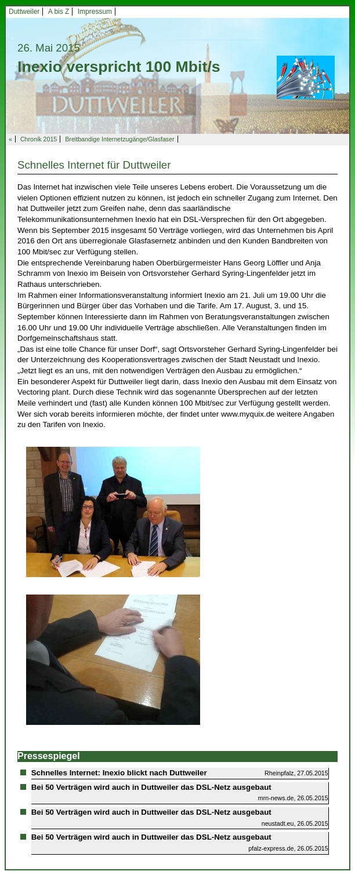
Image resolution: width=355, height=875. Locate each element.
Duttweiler (24, 12)
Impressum (95, 12)
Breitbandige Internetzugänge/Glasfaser (119, 139)
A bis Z (59, 12)
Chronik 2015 (38, 139)
